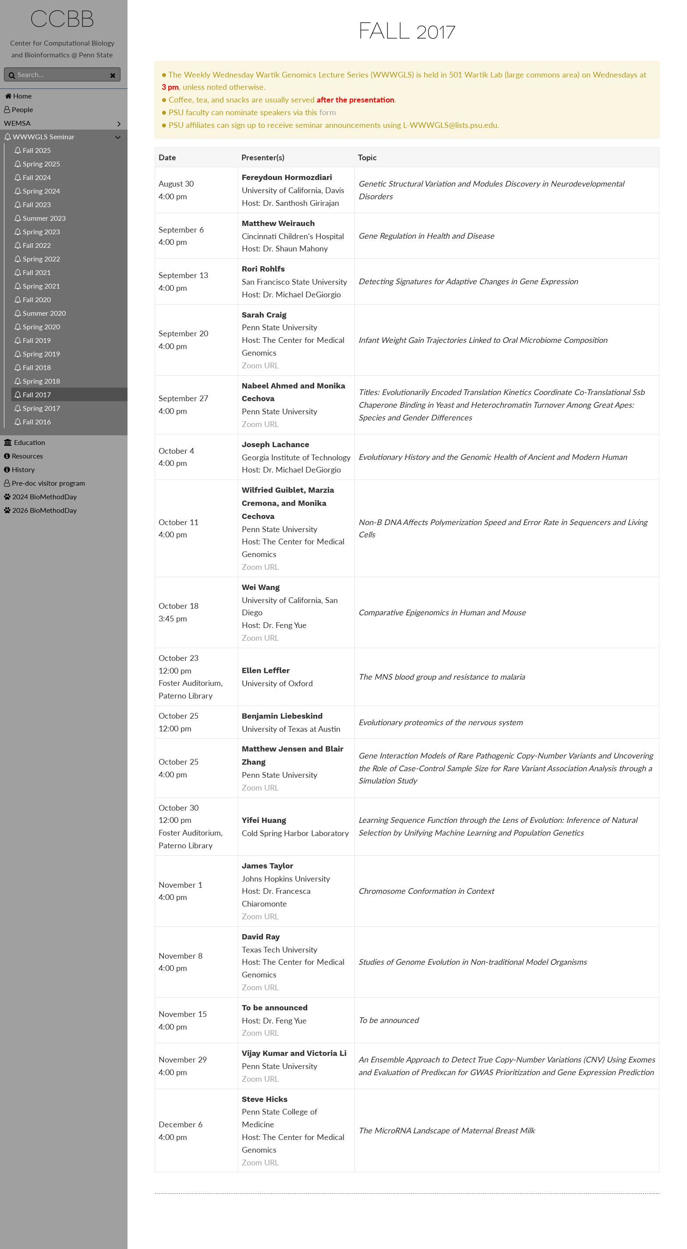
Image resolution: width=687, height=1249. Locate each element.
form (332, 112)
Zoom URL (264, 365)
